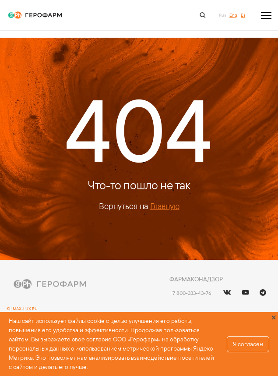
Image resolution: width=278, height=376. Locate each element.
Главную (164, 206)
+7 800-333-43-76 (190, 293)
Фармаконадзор (196, 279)
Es (243, 15)
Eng (233, 15)
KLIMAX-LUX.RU (22, 309)
